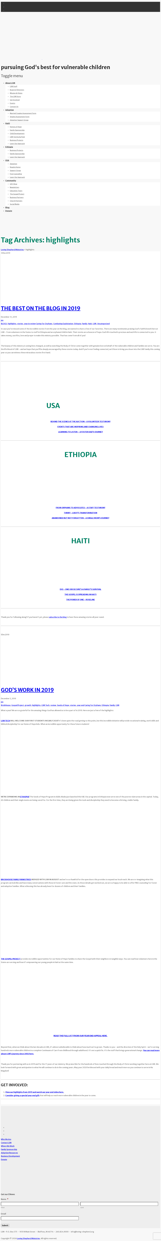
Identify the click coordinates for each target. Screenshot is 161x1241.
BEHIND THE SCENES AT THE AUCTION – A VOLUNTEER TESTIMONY (80, 421)
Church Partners (16, 201)
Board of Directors (17, 90)
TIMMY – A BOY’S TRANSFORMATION (80, 513)
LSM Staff (13, 86)
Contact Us (14, 107)
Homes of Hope (16, 127)
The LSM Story (15, 97)
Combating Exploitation (63, 324)
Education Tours (16, 191)
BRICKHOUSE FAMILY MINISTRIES (16, 879)
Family (84, 324)
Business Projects (16, 140)
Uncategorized (103, 324)
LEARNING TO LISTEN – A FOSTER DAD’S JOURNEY (80, 432)
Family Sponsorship (17, 130)
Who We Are (6, 1139)
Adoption (9, 110)
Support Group (15, 171)
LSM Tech (45, 705)
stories (20, 324)
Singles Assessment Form (19, 117)
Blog (7, 207)
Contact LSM (6, 1143)
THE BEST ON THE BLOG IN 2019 (40, 308)
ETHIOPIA (24, 797)
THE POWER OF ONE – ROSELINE (80, 599)
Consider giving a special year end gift (22, 1095)
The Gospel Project (17, 194)
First (2, 1207)
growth (28, 705)
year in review (30, 324)
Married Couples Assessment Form (23, 113)
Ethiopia (9, 147)
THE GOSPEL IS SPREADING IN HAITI (80, 594)
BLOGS (4, 324)
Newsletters (14, 187)
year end (80, 705)
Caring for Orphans (44, 324)
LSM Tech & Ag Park (17, 137)
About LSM (10, 83)
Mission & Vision (16, 93)
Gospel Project (17, 705)
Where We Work (7, 1146)
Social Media (14, 204)
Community (10, 180)
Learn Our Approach (17, 144)
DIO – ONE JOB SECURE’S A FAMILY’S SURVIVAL (80, 589)
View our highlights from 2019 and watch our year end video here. (34, 1092)
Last (82, 1207)
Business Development (10, 1156)
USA (7, 160)
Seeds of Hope (63, 705)
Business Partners (16, 197)
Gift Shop (13, 184)
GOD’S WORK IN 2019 (27, 690)
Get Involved (15, 100)
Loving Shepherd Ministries (28, 1238)
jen (2, 320)
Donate (8, 211)
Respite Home (15, 167)
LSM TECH (5, 721)
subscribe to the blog (58, 617)
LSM (94, 324)
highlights (12, 324)
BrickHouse (6, 705)
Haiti (7, 123)
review (53, 705)
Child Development (17, 134)
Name (4, 1199)
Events (12, 103)
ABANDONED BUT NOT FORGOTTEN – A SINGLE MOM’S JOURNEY (80, 518)
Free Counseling (16, 174)
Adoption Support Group (19, 120)
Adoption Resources (9, 1153)
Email (3, 1214)
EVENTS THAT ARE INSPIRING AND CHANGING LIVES (80, 427)
